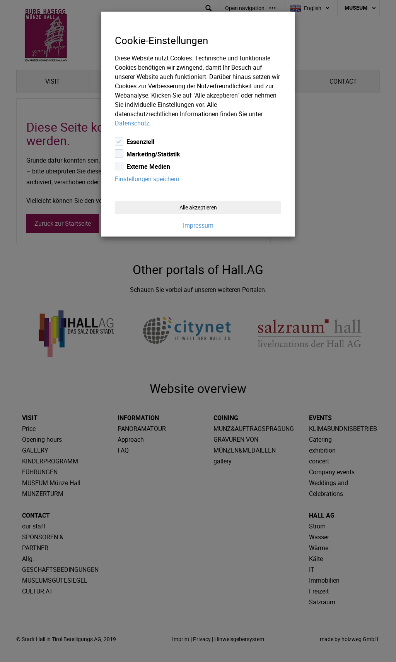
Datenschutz (132, 123)
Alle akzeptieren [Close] (198, 207)
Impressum (198, 225)
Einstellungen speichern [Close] (147, 179)
